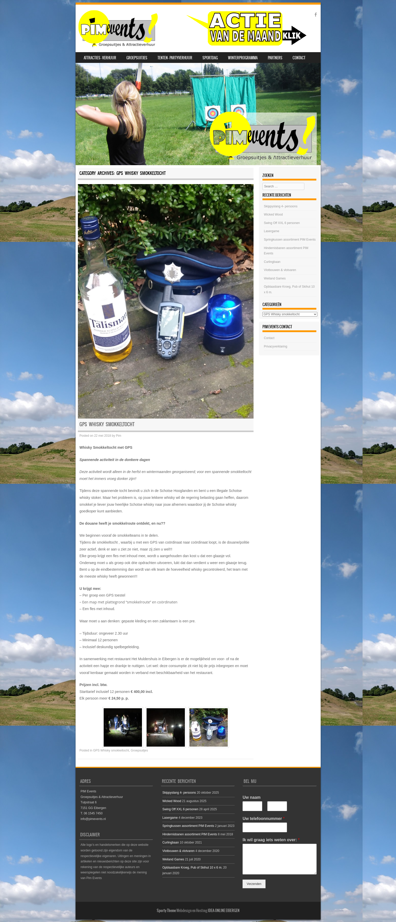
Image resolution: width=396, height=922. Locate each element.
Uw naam (251, 797)
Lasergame (271, 231)
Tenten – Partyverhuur (175, 58)
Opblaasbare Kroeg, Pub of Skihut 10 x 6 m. (192, 867)
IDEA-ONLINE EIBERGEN (223, 910)
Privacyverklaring (275, 346)
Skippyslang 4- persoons (280, 206)
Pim (118, 435)
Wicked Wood (273, 214)
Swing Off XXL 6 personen (282, 223)
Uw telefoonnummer (263, 818)
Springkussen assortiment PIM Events (290, 239)
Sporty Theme (166, 910)
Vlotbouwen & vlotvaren (280, 270)
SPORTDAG (210, 58)
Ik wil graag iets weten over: (271, 840)
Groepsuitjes (136, 58)
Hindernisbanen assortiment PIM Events (189, 834)
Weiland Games (275, 278)
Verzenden (254, 884)
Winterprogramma (243, 58)
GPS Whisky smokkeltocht (107, 424)
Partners (275, 58)
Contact (299, 58)
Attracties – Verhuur (100, 58)
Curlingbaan (272, 262)
